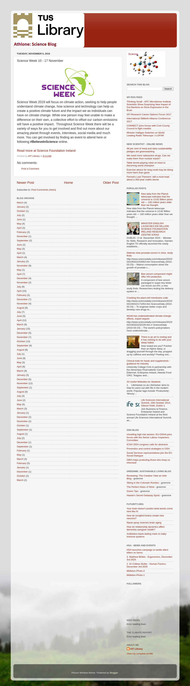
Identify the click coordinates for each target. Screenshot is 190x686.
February (21, 232)
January (21, 206)
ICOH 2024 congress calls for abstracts (147, 444)
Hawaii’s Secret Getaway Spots (143, 495)
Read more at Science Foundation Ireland (46, 150)
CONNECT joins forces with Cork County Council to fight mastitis (148, 127)
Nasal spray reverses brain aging (144, 522)
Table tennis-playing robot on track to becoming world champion (146, 164)
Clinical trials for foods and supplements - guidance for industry (148, 362)
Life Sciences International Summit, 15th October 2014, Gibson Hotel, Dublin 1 (156, 403)
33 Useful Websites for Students (144, 381)
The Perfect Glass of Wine (140, 487)
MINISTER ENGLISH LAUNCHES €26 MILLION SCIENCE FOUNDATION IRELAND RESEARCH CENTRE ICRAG (155, 229)
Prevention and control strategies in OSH (148, 448)
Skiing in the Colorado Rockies (143, 482)
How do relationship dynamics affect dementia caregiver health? (146, 528)
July (19, 215)
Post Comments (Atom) (43, 189)
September (22, 240)
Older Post (111, 182)
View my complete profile (140, 653)
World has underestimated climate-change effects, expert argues (149, 317)
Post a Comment (30, 168)
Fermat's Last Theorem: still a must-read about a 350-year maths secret (148, 178)
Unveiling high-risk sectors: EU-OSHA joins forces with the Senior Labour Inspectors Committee (149, 437)
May (19, 223)
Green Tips (132, 491)
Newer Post (25, 182)
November (22, 236)
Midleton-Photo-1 (136, 575)
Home (68, 182)
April (19, 228)
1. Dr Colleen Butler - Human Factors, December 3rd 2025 (146, 565)
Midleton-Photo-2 (136, 571)
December (22, 278)
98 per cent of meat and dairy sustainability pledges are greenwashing (149, 150)
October (21, 211)
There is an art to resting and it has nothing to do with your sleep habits (156, 340)
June (19, 219)
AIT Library (136, 649)
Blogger (114, 672)
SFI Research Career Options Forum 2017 (149, 114)
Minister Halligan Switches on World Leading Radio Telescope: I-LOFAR (146, 134)
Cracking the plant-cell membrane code (147, 297)
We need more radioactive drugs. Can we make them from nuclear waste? (148, 157)
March (20, 202)
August (20, 307)
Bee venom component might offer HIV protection (156, 275)
